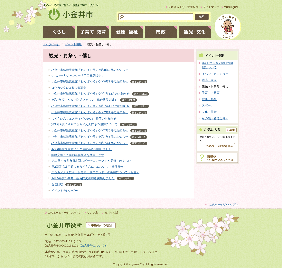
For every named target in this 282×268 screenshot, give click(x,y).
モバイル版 (111, 212)
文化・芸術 (209, 111)
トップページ (51, 44)
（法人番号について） (93, 245)
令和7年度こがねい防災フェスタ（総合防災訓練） (84, 99)
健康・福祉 (209, 99)
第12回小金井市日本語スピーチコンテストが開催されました (91, 160)
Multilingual (231, 7)
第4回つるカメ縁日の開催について (217, 65)
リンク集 (92, 212)
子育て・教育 (211, 92)
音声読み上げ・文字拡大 (183, 7)
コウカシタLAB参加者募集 (68, 87)
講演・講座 (209, 80)
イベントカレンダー (64, 190)
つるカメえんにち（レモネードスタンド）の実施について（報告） (95, 172)
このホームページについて (64, 212)
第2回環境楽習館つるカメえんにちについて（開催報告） (88, 166)
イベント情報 (73, 44)
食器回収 (57, 184)
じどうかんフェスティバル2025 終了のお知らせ (84, 118)
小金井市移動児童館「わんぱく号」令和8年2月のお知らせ (89, 69)
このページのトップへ (224, 204)
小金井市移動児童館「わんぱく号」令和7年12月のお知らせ (90, 93)
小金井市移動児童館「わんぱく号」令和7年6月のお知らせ (89, 130)
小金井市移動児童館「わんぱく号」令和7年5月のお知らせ (89, 136)
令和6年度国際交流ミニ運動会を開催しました (81, 149)
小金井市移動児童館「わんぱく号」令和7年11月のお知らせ (90, 106)
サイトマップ (211, 7)
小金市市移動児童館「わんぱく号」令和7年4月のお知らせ (89, 143)
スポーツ (208, 105)
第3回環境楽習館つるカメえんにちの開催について (84, 124)
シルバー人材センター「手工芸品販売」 (77, 75)
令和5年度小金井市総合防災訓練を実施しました (83, 178)
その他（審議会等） (215, 118)
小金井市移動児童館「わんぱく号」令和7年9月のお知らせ (89, 112)
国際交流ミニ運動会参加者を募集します (77, 155)
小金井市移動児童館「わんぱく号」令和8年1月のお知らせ (89, 81)
